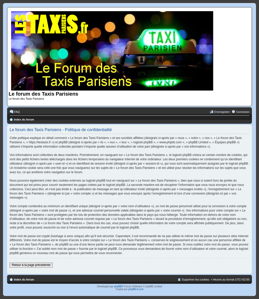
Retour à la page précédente (31, 265)
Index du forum (24, 119)
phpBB (118, 286)
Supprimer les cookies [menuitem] (195, 279)
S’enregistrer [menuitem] (222, 111)
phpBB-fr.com (136, 289)
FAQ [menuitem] (17, 111)
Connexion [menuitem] (242, 111)
